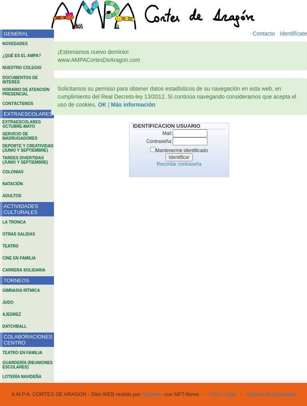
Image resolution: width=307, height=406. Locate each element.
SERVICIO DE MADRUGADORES (20, 136)
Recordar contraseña (179, 164)
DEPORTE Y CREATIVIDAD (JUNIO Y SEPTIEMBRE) (28, 148)
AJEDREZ (11, 314)
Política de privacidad (271, 394)
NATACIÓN (12, 184)
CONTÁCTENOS (17, 103)
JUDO (8, 302)
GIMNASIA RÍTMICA (21, 290)
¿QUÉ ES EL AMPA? (21, 55)
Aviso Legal (222, 394)
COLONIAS (13, 172)
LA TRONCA (14, 222)
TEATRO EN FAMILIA (22, 353)
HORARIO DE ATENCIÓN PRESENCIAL (26, 91)
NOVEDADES (15, 44)
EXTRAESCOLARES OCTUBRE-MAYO (21, 124)
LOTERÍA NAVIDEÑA (22, 376)
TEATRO (10, 246)
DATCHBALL (14, 326)
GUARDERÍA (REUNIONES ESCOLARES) (27, 364)
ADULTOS (11, 196)
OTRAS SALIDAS (18, 234)
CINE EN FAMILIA (19, 258)
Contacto (264, 33)
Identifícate (293, 33)
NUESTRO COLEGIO (22, 67)
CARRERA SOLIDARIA (23, 270)
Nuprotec (152, 394)
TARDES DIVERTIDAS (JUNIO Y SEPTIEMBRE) (25, 160)
